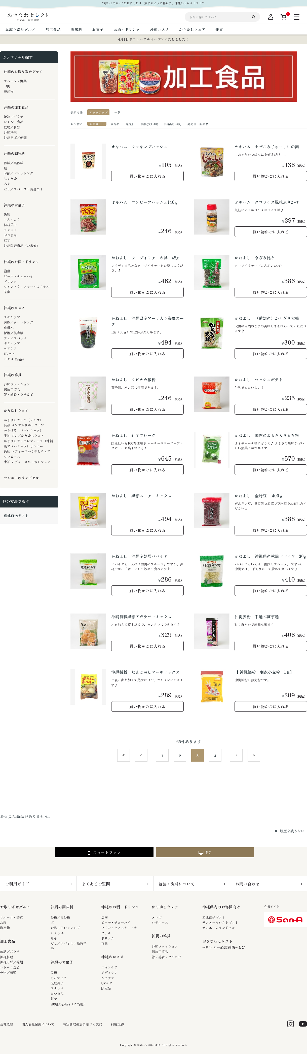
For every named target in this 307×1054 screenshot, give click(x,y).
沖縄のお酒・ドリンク (120, 906)
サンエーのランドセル (218, 927)
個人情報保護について (38, 1024)
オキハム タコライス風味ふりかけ (267, 202)
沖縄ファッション (165, 946)
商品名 (115, 124)
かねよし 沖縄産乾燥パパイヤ (139, 556)
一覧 (117, 112)
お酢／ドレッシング (65, 927)
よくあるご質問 (96, 884)
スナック (57, 988)
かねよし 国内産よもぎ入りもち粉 (267, 435)
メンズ (157, 917)
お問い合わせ (247, 884)
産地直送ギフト (213, 917)
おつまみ (57, 993)
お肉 (3, 922)
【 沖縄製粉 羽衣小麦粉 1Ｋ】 (264, 672)
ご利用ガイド (17, 884)
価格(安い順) (149, 124)
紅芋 (54, 998)
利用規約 (117, 1024)
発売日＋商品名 (198, 124)
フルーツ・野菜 (11, 917)
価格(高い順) (172, 124)
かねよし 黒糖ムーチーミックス (141, 496)
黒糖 (54, 972)
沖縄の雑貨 (161, 935)
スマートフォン (104, 852)
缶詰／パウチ (10, 951)
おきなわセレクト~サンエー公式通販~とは (223, 944)
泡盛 (104, 917)
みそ (54, 938)
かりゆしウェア (165, 906)
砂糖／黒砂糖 (60, 917)
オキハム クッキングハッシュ (139, 147)
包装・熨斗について (177, 884)
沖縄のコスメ (112, 956)
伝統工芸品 (160, 951)
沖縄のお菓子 (62, 962)
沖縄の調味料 (62, 906)
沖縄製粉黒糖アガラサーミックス (141, 617)
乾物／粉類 (8, 972)
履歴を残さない (292, 831)
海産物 (5, 927)
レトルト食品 (10, 967)
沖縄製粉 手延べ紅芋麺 (257, 617)
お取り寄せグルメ (15, 906)
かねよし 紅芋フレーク (133, 435)
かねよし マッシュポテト (259, 380)
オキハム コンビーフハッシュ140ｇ (144, 202)
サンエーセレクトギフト (220, 922)
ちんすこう (59, 977)
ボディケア (109, 972)
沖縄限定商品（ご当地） (69, 1004)
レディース (160, 922)
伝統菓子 (57, 983)
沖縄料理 (6, 957)
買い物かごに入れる (147, 176)
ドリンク (107, 938)
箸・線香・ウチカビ (166, 957)
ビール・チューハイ (116, 922)
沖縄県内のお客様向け (221, 906)
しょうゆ (57, 933)
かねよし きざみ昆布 (255, 258)
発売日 (130, 124)
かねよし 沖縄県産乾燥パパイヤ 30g (270, 556)
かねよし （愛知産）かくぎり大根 (267, 318)
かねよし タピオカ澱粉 (133, 380)
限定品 (106, 988)
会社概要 (6, 1024)
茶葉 (104, 943)
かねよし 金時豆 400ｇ (259, 496)
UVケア (106, 983)
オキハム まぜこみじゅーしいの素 (267, 147)
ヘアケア (107, 977)
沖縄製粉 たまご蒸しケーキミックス (145, 672)
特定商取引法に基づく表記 (82, 1024)
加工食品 (7, 941)
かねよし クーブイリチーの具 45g (144, 258)
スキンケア (109, 967)
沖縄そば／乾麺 (11, 962)
